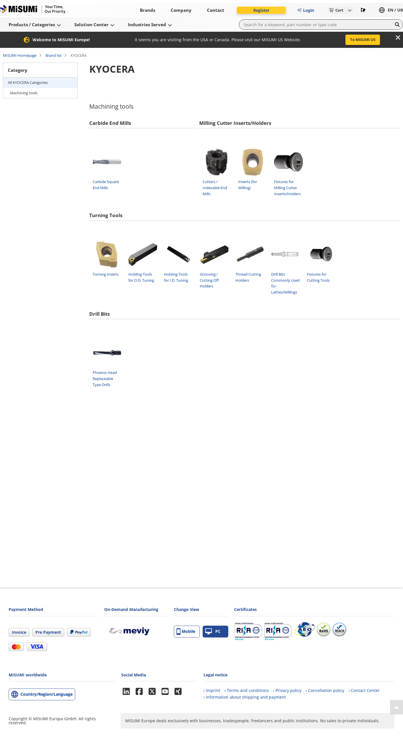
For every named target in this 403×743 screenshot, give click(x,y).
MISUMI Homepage (20, 55)
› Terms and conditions (247, 690)
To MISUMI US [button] (362, 39)
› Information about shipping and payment (245, 697)
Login (305, 10)
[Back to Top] (396, 707)
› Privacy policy (287, 690)
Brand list (53, 55)
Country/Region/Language (46, 694)
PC (212, 631)
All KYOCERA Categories (28, 82)
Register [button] (261, 10)
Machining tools (23, 92)
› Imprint (212, 690)
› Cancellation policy (325, 690)
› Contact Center (364, 690)
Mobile (185, 631)
